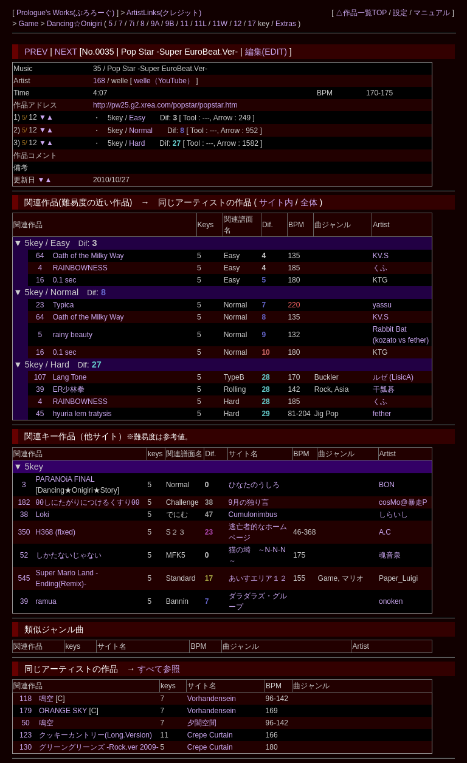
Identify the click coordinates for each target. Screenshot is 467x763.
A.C (385, 532)
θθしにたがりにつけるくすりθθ (88, 502)
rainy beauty (72, 334)
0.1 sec (65, 280)
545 (24, 578)
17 (252, 23)
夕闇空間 (201, 723)
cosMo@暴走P (403, 502)
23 (40, 305)
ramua (46, 601)
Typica (63, 305)
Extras (285, 23)
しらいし (393, 514)
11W (219, 23)
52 (24, 555)
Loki (42, 514)
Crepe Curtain (210, 735)
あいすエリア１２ (258, 578)
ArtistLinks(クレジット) (163, 13)
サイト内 (276, 202)
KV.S (381, 255)
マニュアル (431, 13)
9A (155, 23)
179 (25, 711)
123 (25, 735)
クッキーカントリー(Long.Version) (95, 735)
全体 (308, 202)
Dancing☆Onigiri (75, 23)
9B (170, 23)
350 (24, 532)
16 (40, 280)
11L (201, 23)
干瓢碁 (384, 389)
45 (40, 413)
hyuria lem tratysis (82, 413)
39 (40, 389)
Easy (137, 118)
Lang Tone (70, 377)
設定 (400, 13)
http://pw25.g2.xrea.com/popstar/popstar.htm (165, 105)
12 (237, 23)
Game (30, 23)
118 (25, 698)
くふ (380, 268)
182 (24, 502)
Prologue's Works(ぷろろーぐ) (66, 13)
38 (24, 514)
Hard (137, 143)
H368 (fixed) (55, 532)
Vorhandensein (211, 698)
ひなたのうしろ (254, 485)
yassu (382, 305)
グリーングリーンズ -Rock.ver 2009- (99, 747)
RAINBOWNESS (80, 268)
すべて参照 (158, 669)
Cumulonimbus (253, 514)
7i (131, 23)
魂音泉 (390, 555)
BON (387, 485)
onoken (391, 601)
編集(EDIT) (266, 51)
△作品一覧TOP (361, 13)
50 (25, 723)
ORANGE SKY (63, 711)
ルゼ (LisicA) (393, 377)
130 (25, 747)
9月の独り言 (249, 502)
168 (99, 81)
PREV (35, 51)
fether (382, 413)
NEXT (66, 51)
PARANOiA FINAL (65, 479)
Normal (141, 130)
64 (40, 255)
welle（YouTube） (165, 81)
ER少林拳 (69, 389)
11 (185, 23)
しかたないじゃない (69, 555)
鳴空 (46, 698)
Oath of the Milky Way (88, 255)
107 (40, 377)
